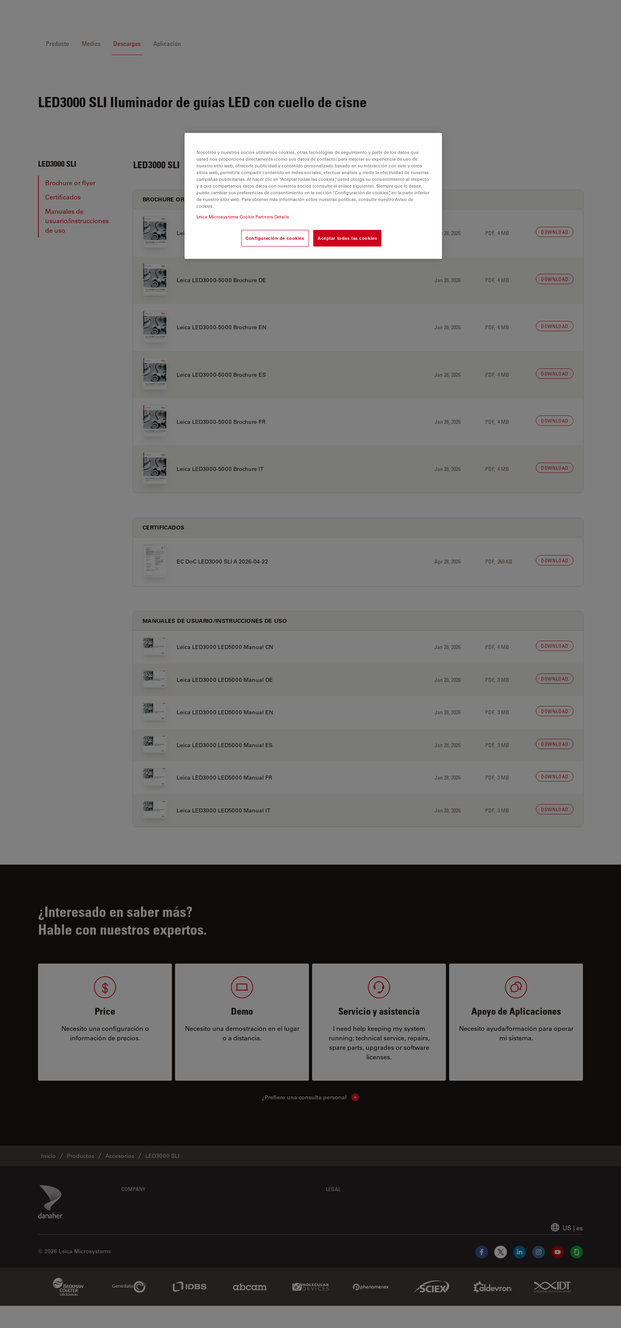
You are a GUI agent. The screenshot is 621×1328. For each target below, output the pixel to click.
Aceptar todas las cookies (347, 238)
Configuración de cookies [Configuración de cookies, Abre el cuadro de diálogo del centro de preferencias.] (275, 238)
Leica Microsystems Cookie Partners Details (242, 217)
